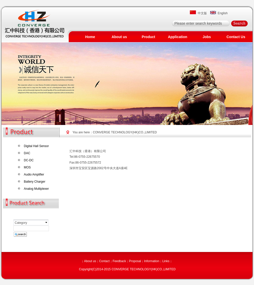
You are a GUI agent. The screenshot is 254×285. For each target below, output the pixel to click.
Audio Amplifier (34, 174)
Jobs (207, 37)
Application (177, 37)
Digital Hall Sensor (36, 146)
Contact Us (236, 37)
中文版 (201, 13)
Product (148, 37)
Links (165, 261)
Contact (104, 261)
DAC (27, 153)
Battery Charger (34, 181)
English (222, 13)
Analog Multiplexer (36, 189)
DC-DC (29, 160)
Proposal (135, 261)
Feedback (119, 261)
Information (151, 261)
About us (119, 37)
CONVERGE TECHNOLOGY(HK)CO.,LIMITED (125, 132)
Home (90, 37)
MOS (27, 167)
